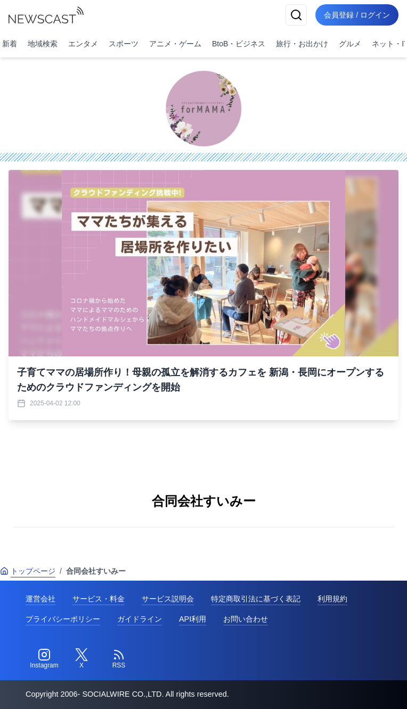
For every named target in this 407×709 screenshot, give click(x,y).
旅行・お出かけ (302, 43)
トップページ (27, 571)
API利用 (192, 619)
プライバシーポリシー (63, 619)
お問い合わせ (245, 619)
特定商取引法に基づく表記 (255, 598)
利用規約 (332, 598)
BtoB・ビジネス (238, 43)
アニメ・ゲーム (175, 43)
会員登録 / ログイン (357, 15)
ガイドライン (139, 619)
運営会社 (40, 598)
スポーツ (124, 43)
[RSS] (118, 659)
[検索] (296, 15)
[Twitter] (81, 659)
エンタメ (83, 43)
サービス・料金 (98, 598)
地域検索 (43, 43)
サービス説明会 (168, 598)
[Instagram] (44, 659)
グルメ (350, 43)
